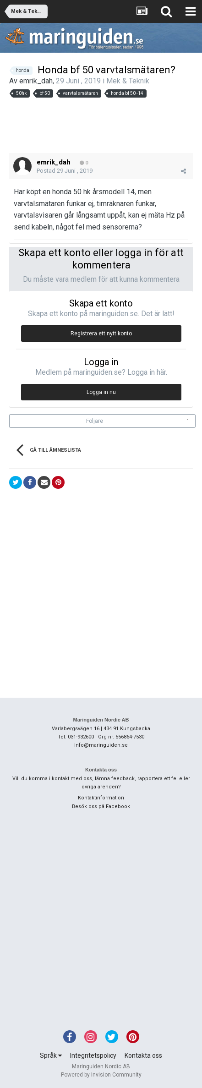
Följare (94, 421)
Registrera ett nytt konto (101, 333)
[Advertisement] (101, 125)
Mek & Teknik (127, 81)
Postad (65, 170)
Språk (51, 1055)
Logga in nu (101, 392)
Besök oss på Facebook (101, 806)
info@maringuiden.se (101, 745)
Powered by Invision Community (101, 1075)
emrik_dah (36, 81)
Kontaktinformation (101, 798)
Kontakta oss (143, 1055)
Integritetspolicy (93, 1055)
